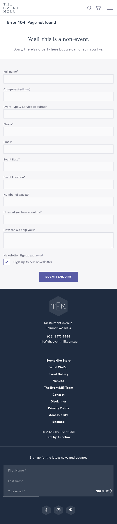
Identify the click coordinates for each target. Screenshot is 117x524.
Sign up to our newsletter (32, 262)
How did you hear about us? (23, 212)
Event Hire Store (58, 360)
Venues (58, 381)
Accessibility (58, 415)
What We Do (58, 367)
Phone (9, 124)
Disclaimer (58, 401)
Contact (58, 394)
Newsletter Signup (16, 255)
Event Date (12, 159)
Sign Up (102, 491)
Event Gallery (58, 374)
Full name (11, 71)
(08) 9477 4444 (58, 336)
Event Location (14, 177)
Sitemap (58, 421)
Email (8, 141)
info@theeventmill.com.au (59, 341)
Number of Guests (17, 194)
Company (10, 89)
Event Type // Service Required (25, 106)
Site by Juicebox (59, 437)
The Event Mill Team (58, 387)
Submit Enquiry (58, 277)
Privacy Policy (58, 408)
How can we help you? (19, 229)
